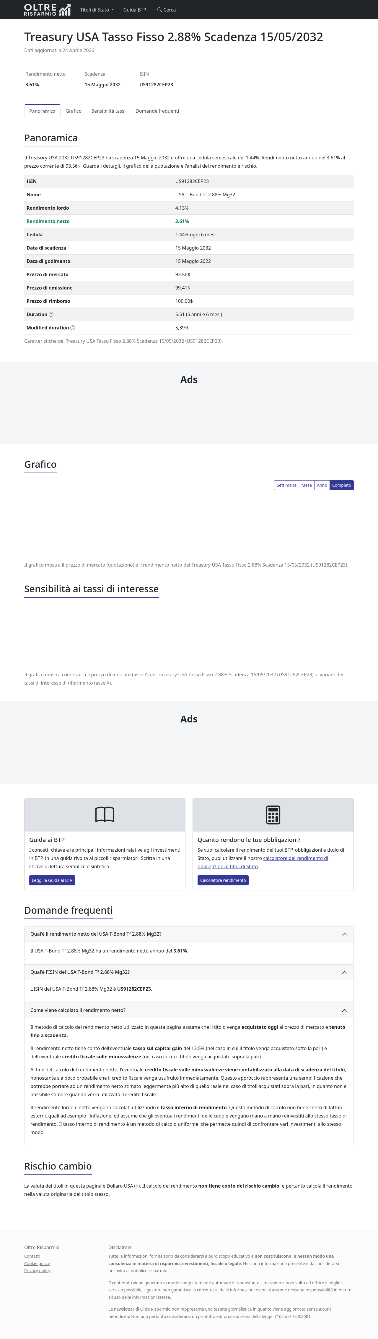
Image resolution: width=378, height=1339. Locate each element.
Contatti (32, 1256)
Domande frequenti (157, 111)
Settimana (286, 485)
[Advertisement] (189, 403)
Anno (322, 485)
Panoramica (42, 111)
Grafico (74, 111)
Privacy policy (37, 1270)
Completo (341, 485)
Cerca (166, 10)
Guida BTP (134, 10)
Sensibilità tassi (109, 111)
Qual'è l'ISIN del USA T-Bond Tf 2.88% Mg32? (80, 972)
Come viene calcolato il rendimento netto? (78, 1010)
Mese (307, 485)
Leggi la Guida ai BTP (52, 880)
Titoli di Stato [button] (95, 10)
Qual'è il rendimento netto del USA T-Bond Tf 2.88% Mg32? (96, 934)
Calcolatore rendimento (223, 880)
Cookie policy (37, 1263)
